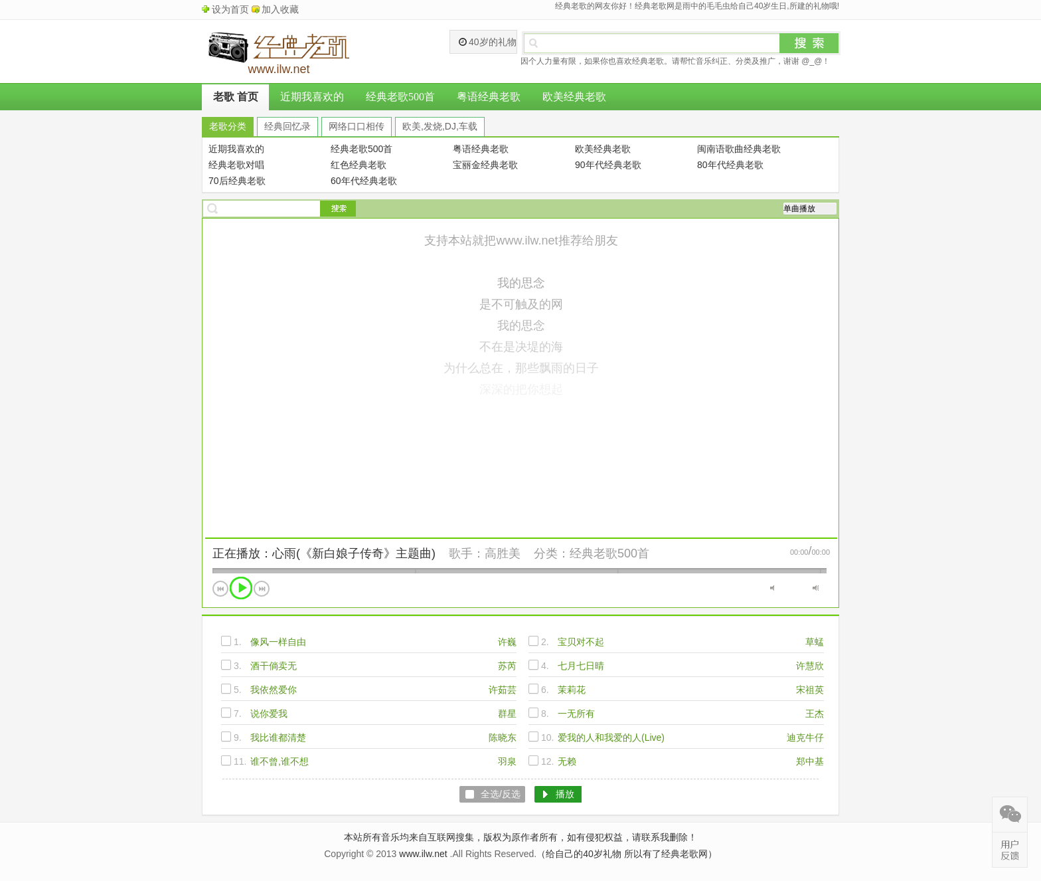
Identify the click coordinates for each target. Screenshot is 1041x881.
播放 (241, 588)
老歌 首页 (235, 96)
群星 (507, 713)
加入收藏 (280, 9)
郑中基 (810, 761)
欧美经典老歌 (574, 96)
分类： (552, 553)
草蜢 (814, 641)
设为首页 (230, 9)
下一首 (262, 589)
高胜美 (502, 553)
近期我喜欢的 (312, 96)
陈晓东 (503, 737)
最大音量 (816, 588)
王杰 (814, 713)
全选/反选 (500, 794)
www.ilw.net (423, 853)
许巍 (507, 641)
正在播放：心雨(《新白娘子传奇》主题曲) (324, 553)
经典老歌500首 (400, 96)
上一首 (220, 589)
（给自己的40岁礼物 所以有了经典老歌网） (626, 853)
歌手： (467, 553)
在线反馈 (1010, 850)
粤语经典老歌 (488, 96)
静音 (773, 588)
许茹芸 (503, 689)
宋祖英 (810, 689)
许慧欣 (810, 665)
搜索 (809, 43)
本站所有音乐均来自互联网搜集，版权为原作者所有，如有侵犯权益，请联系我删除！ (520, 837)
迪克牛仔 (805, 737)
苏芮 (507, 665)
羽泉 (507, 761)
